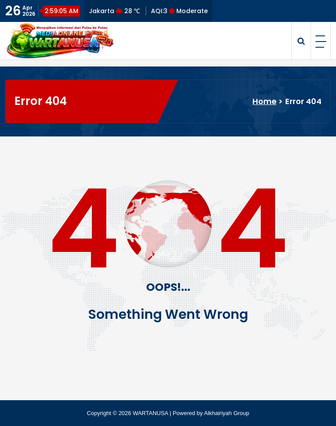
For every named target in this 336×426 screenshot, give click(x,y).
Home (264, 101)
